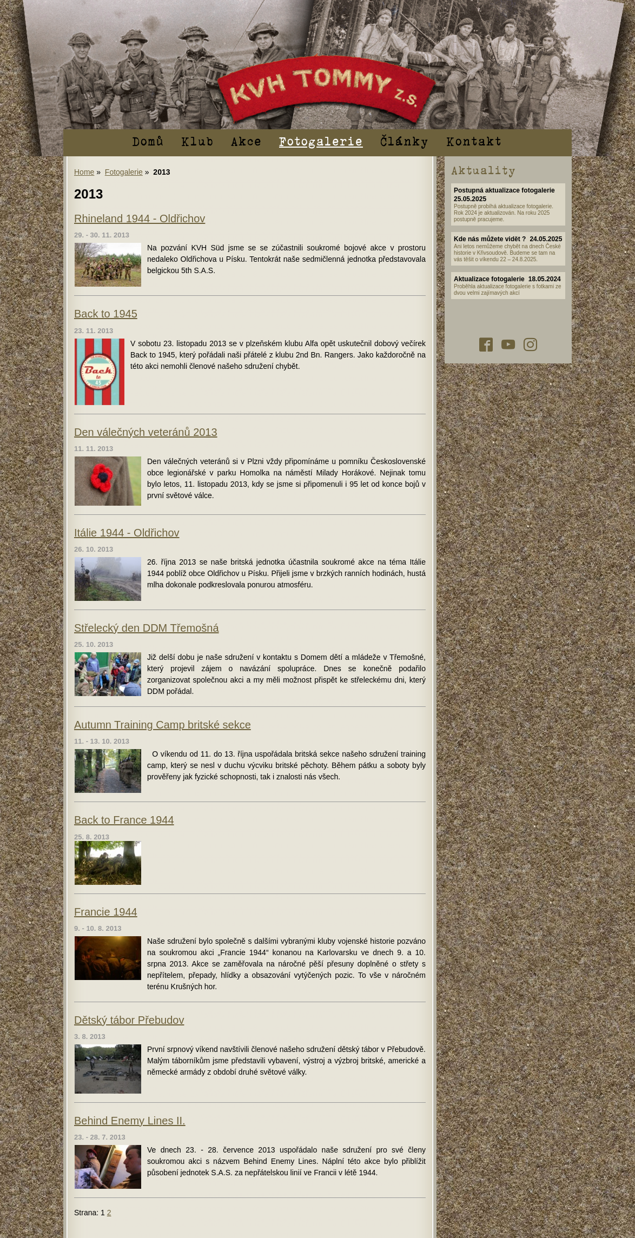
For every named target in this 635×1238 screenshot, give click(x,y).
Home (84, 172)
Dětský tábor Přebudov (129, 1020)
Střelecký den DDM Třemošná (146, 628)
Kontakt (474, 141)
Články (404, 141)
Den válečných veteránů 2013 (145, 432)
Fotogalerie (321, 141)
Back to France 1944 (124, 820)
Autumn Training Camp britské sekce (162, 725)
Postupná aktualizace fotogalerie (504, 190)
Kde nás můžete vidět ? (490, 239)
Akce (246, 141)
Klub (197, 141)
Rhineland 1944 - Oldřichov (139, 218)
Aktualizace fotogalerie (489, 279)
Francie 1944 (105, 912)
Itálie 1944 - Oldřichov (127, 533)
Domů (148, 141)
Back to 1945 (105, 314)
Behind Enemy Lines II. (130, 1121)
